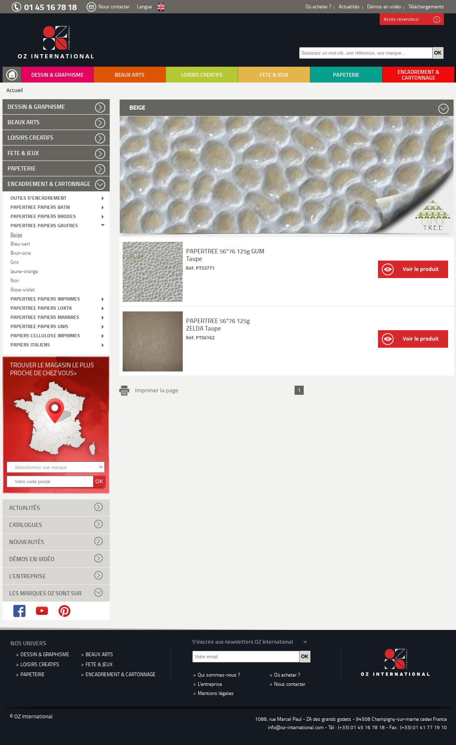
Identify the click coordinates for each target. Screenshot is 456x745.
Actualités (349, 6)
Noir (14, 280)
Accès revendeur (412, 19)
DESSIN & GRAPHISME (57, 74)
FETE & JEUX (273, 74)
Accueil (15, 90)
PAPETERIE (346, 74)
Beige (16, 234)
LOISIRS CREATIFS (201, 74)
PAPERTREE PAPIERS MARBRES (44, 317)
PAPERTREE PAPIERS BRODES (43, 216)
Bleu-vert (20, 243)
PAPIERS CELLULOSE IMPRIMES (45, 335)
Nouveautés (56, 541)
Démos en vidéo (384, 6)
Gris (14, 261)
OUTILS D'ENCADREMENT (38, 197)
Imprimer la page (155, 389)
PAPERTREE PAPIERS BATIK (40, 206)
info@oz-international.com (296, 727)
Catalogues (56, 524)
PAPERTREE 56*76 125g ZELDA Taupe (218, 324)
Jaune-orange (24, 271)
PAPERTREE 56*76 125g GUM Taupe (225, 254)
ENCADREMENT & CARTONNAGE (418, 74)
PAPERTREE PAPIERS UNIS (39, 326)
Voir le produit (410, 269)
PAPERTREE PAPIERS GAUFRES (44, 225)
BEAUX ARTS (129, 74)
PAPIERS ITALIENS (30, 344)
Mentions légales (216, 693)
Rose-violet (22, 289)
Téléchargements (426, 6)
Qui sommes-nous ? (219, 674)
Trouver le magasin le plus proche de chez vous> (52, 369)
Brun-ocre (20, 252)
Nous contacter (114, 6)
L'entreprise (56, 575)
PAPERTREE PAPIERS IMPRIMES (45, 298)
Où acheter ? (318, 6)
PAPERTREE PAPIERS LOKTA (41, 307)
